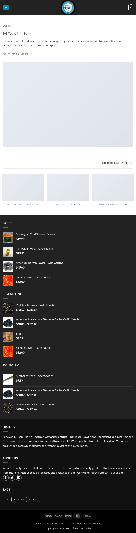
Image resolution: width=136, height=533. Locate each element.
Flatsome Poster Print (116, 162)
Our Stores (53, 523)
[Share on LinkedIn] (26, 54)
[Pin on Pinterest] (22, 54)
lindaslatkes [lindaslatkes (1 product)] (20, 499)
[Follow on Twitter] (12, 478)
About (40, 523)
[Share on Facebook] (9, 54)
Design (7, 25)
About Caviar (91, 523)
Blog (65, 523)
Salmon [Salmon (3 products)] (32, 499)
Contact (75, 523)
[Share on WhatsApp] (4, 54)
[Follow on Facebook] (6, 478)
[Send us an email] (19, 478)
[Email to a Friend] (17, 54)
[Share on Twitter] (13, 54)
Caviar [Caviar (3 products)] (7, 499)
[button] (6, 8)
